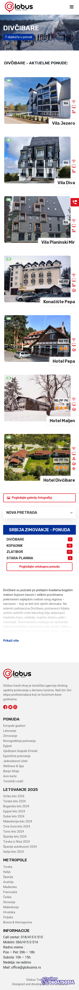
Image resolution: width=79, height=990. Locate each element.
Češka (7, 897)
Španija (8, 877)
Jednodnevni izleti (15, 761)
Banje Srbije (11, 771)
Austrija (8, 882)
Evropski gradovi (14, 726)
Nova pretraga (39, 512)
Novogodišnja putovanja (19, 741)
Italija (7, 872)
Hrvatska (9, 912)
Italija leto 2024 (13, 852)
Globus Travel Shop (39, 980)
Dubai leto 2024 (13, 816)
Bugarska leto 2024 (16, 806)
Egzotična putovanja (16, 756)
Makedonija (11, 907)
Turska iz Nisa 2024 (16, 841)
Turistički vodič (13, 781)
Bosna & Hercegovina (17, 922)
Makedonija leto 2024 (17, 821)
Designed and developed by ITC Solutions (39, 984)
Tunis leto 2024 (13, 831)
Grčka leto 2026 (13, 796)
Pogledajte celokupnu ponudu (39, 566)
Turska (7, 867)
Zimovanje (10, 736)
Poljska (8, 917)
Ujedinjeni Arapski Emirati (20, 751)
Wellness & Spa (13, 766)
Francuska (10, 892)
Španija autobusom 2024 (20, 847)
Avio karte (10, 776)
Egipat (7, 746)
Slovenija (9, 902)
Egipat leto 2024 (14, 811)
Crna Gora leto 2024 (16, 826)
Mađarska (10, 887)
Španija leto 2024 (15, 836)
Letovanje (9, 731)
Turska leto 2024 (14, 801)
